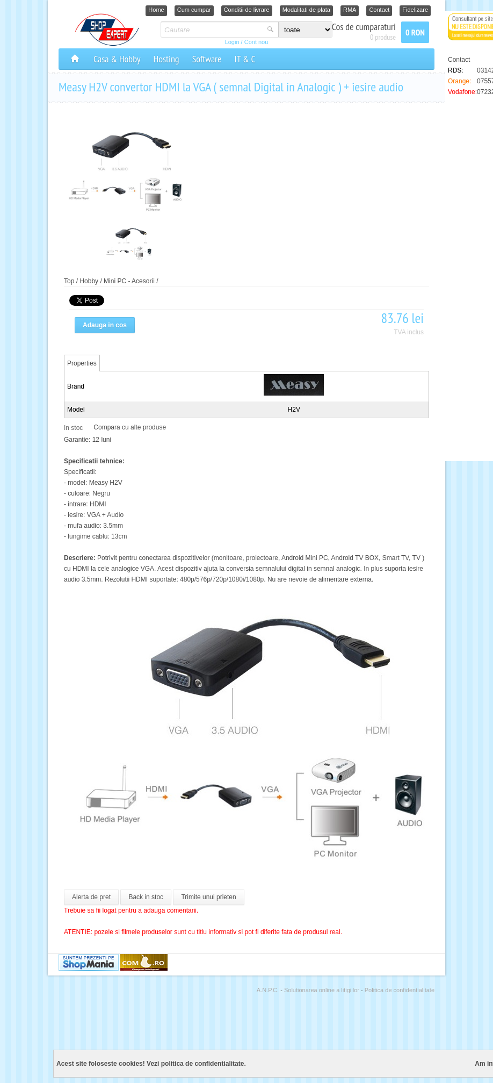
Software (207, 59)
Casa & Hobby (117, 59)
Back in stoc (145, 897)
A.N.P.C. (268, 990)
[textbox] (212, 29)
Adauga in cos (105, 325)
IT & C (244, 59)
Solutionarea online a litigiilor (322, 990)
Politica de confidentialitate (399, 990)
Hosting (166, 59)
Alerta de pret (91, 897)
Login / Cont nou (247, 42)
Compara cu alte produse (129, 427)
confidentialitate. (219, 1063)
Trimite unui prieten (208, 897)
